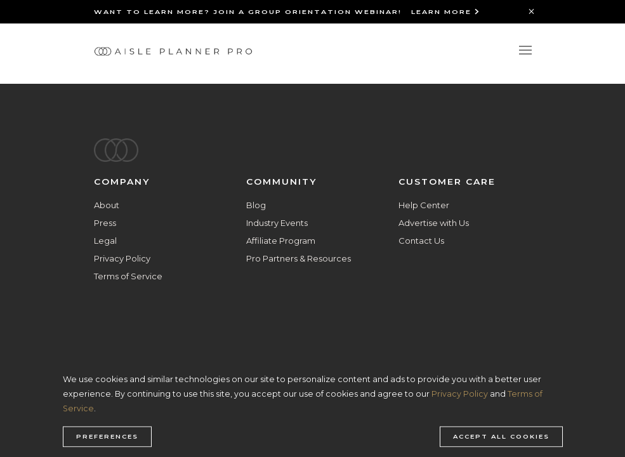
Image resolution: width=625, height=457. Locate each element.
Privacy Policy (122, 258)
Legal (105, 240)
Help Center (423, 205)
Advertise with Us (433, 223)
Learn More (445, 12)
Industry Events (277, 223)
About (106, 205)
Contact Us (421, 240)
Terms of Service (128, 276)
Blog (256, 205)
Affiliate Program (280, 240)
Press (105, 223)
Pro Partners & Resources (298, 258)
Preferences (107, 436)
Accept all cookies (501, 436)
